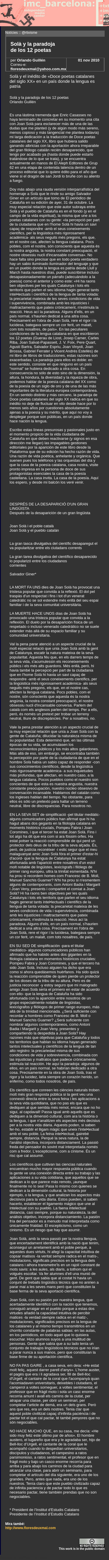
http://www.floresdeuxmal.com (30, 1528)
